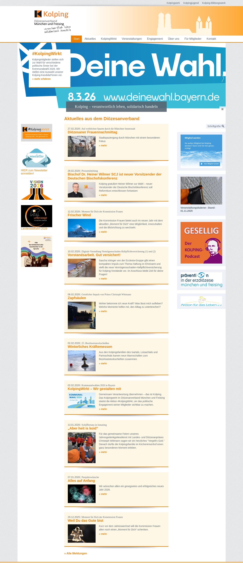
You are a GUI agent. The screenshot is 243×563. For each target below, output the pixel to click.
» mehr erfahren (41, 79)
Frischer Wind (79, 215)
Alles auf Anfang (81, 481)
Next (223, 78)
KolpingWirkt (109, 38)
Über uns (173, 38)
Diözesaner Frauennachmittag (92, 132)
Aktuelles (90, 38)
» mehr (103, 145)
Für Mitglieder (192, 38)
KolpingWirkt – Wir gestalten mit (94, 389)
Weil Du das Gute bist (85, 520)
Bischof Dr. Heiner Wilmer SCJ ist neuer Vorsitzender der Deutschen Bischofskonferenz (115, 176)
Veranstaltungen (132, 38)
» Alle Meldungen (75, 553)
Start (76, 38)
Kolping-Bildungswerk (214, 3)
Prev (20, 78)
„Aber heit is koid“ (83, 428)
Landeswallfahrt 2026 (34, 228)
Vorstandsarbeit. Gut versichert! (94, 255)
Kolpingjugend (191, 3)
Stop (222, 109)
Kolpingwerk (173, 3)
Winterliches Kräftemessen (90, 347)
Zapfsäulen (77, 298)
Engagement (155, 38)
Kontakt (211, 38)
